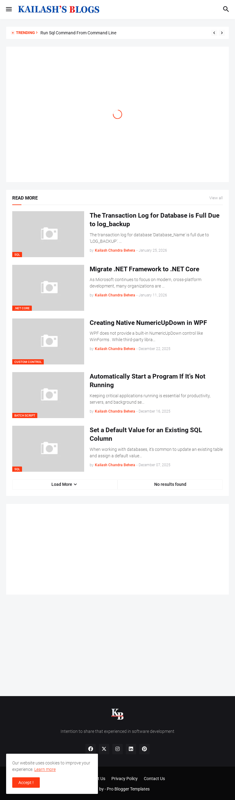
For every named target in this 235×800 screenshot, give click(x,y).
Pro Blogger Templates (128, 789)
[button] (8, 9)
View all (216, 198)
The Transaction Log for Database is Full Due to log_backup (154, 220)
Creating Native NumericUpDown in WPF (148, 322)
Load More (61, 484)
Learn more (45, 769)
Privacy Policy (124, 778)
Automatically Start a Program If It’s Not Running (147, 381)
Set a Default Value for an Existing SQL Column (146, 434)
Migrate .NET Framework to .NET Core (144, 269)
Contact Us (154, 778)
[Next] (222, 33)
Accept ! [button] (26, 782)
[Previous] (214, 33)
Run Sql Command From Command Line (78, 32)
